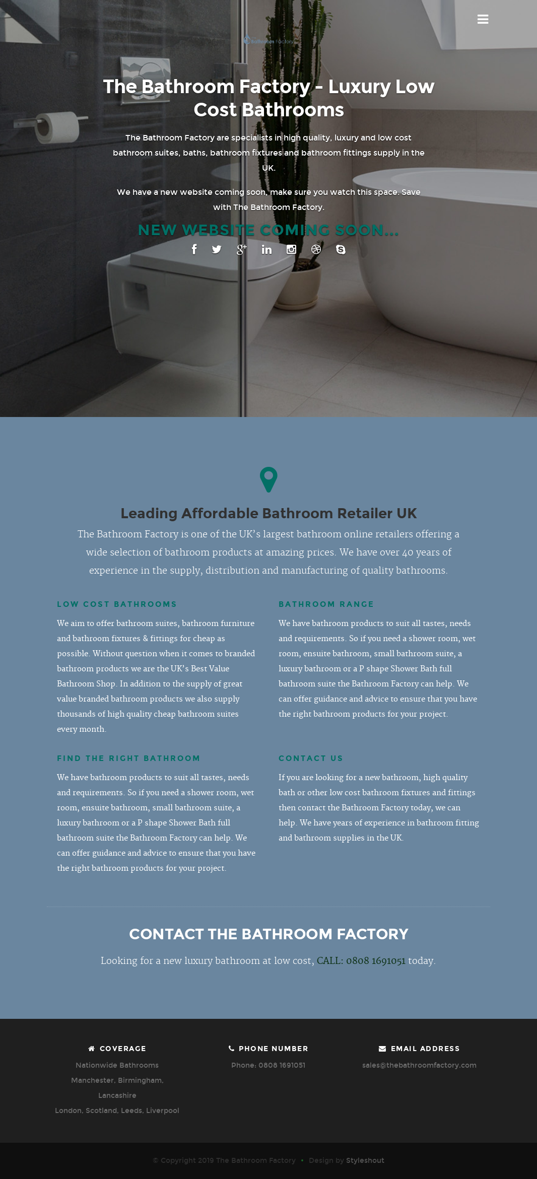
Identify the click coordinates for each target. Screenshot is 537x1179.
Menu (483, 19)
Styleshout (365, 1160)
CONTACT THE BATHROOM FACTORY (268, 934)
